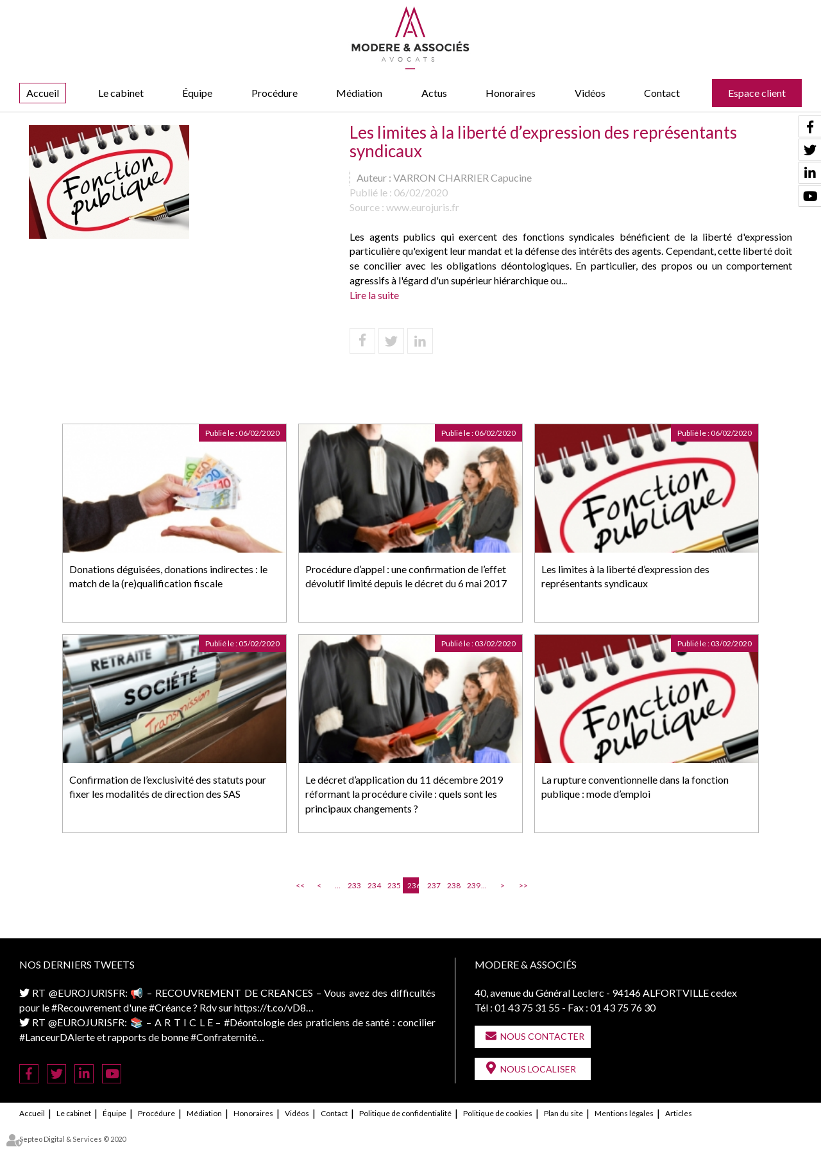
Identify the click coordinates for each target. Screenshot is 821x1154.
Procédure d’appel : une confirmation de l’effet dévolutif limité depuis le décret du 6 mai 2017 (406, 576)
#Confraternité (223, 1037)
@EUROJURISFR (87, 992)
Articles (678, 1113)
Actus (434, 93)
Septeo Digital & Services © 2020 (72, 1139)
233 (353, 885)
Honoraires (511, 93)
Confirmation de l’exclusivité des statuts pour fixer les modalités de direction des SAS (167, 786)
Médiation (359, 93)
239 (472, 885)
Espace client (757, 93)
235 (393, 885)
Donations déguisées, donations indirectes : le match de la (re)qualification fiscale (168, 576)
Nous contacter (542, 1036)
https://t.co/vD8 (270, 1007)
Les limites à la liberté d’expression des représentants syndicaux (625, 576)
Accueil (42, 93)
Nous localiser (538, 1069)
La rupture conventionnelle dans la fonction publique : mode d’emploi (635, 786)
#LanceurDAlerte (57, 1037)
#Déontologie (254, 1022)
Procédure (274, 93)
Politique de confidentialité (405, 1113)
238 (453, 885)
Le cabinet (121, 93)
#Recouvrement (86, 1007)
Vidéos (590, 93)
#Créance (170, 1007)
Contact (662, 93)
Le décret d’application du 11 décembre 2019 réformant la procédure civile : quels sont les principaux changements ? (404, 794)
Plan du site (563, 1113)
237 (433, 885)
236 (413, 885)
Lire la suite (374, 295)
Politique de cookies (497, 1113)
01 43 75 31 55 (527, 1007)
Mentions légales (624, 1113)
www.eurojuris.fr (422, 207)
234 (373, 885)
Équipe (197, 93)
